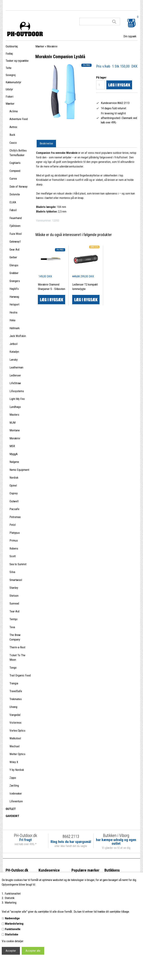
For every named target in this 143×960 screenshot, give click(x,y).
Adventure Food (19, 119)
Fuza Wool (16, 233)
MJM (12, 422)
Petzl (13, 524)
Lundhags (15, 407)
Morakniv (15, 438)
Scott (13, 556)
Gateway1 (15, 241)
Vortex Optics (17, 730)
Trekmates (16, 699)
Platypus (15, 532)
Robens (14, 548)
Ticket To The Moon (17, 657)
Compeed (15, 171)
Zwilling (14, 785)
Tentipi (13, 619)
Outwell (14, 501)
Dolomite (15, 194)
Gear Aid (14, 249)
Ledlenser (15, 375)
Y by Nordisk (17, 770)
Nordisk (14, 477)
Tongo (13, 667)
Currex (13, 178)
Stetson (14, 595)
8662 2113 (71, 836)
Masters (14, 414)
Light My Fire (17, 399)
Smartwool (16, 580)
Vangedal (15, 715)
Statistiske (11, 934)
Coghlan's (15, 163)
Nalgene (14, 462)
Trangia (14, 683)
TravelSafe (16, 691)
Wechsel (15, 746)
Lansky (14, 359)
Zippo (13, 777)
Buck (12, 134)
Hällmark (15, 328)
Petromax (15, 517)
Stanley (14, 587)
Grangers (15, 281)
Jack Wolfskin (18, 336)
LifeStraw (15, 383)
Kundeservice (49, 870)
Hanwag (14, 296)
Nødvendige (12, 918)
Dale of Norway (18, 186)
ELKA (13, 202)
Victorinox (15, 722)
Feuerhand (16, 218)
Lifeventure (16, 801)
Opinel (13, 485)
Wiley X (14, 762)
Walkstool (15, 738)
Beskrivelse (46, 143)
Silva (12, 572)
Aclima (14, 111)
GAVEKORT (12, 816)
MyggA (14, 454)
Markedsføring (14, 923)
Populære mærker (85, 870)
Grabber (14, 273)
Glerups (14, 265)
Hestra (13, 312)
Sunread (14, 603)
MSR (12, 446)
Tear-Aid (14, 611)
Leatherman (16, 367)
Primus (14, 540)
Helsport (14, 304)
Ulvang (13, 707)
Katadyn (14, 351)
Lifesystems (17, 391)
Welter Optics (17, 754)
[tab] (46, 144)
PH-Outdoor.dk (17, 870)
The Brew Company (15, 637)
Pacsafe (14, 509)
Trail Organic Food (20, 675)
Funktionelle (12, 929)
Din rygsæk (129, 36)
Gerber (13, 257)
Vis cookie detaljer (12, 941)
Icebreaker (16, 793)
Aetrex (13, 127)
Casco (13, 142)
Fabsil (13, 210)
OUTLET (11, 809)
